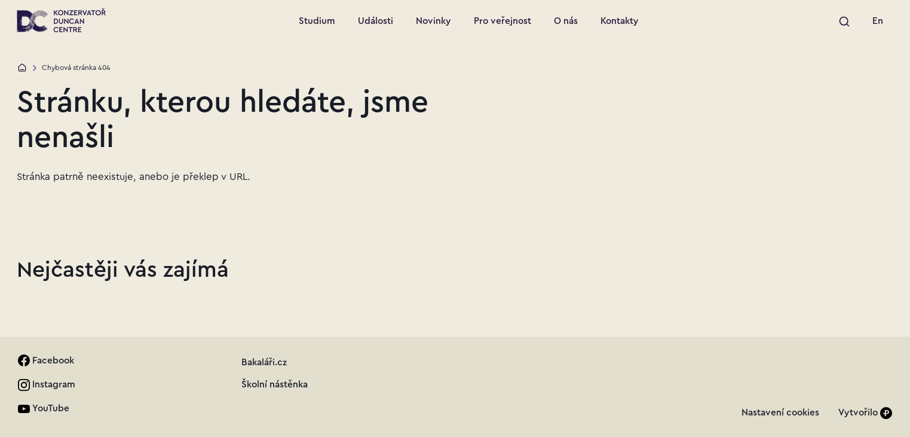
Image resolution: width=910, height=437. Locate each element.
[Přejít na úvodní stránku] (61, 20)
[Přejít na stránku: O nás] (566, 22)
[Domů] (22, 67)
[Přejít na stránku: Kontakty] (619, 22)
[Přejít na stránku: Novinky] (433, 22)
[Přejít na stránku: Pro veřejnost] (502, 22)
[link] (877, 22)
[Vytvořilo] (865, 413)
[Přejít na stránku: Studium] (317, 22)
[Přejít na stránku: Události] (375, 22)
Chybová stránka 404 (76, 67)
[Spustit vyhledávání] (844, 22)
